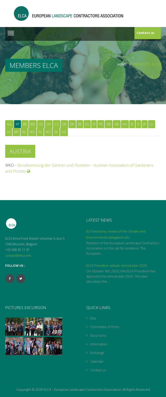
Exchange (97, 353)
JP (144, 124)
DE (64, 124)
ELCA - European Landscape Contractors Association (82, 390)
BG (33, 124)
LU (151, 124)
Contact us (145, 33)
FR (100, 124)
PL (40, 132)
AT (17, 124)
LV (8, 132)
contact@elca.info (18, 255)
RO (48, 132)
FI (94, 124)
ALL (9, 124)
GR (117, 124)
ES (87, 124)
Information (98, 344)
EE (79, 124)
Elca (93, 318)
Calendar (97, 361)
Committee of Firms (104, 327)
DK (72, 124)
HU (125, 124)
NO (32, 132)
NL (24, 132)
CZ (57, 124)
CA (41, 124)
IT (138, 124)
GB (108, 124)
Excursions (98, 335)
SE (56, 132)
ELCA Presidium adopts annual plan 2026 (116, 265)
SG (64, 132)
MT (16, 132)
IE (132, 124)
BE (25, 124)
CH (49, 124)
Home (123, 64)
